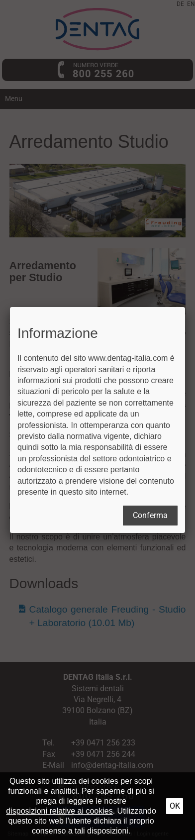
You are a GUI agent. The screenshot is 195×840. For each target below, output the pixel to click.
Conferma (150, 515)
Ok (175, 806)
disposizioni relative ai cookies (59, 811)
